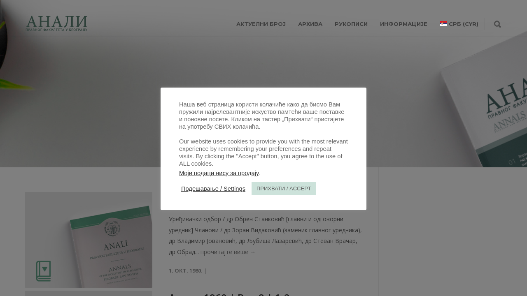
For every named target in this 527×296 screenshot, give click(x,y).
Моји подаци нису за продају (219, 173)
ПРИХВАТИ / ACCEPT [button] (284, 188)
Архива (310, 24)
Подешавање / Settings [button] (213, 188)
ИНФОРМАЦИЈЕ (403, 24)
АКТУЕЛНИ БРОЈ (261, 24)
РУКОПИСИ (351, 24)
